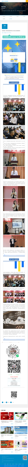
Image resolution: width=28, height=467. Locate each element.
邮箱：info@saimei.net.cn (4, 457)
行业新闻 (11, 16)
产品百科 (24, 16)
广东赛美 (13, 380)
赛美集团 (11, 55)
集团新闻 (4, 16)
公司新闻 (17, 16)
